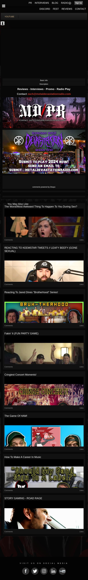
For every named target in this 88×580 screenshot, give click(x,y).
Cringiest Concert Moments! (20, 374)
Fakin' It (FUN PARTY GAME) (21, 333)
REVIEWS (67, 9)
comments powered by (43, 187)
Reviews (23, 89)
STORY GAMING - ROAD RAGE (23, 498)
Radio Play (63, 89)
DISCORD (44, 9)
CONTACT (80, 9)
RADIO (64, 3)
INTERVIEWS (42, 3)
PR (30, 3)
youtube (9, 16)
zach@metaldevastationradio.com (49, 93)
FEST (56, 9)
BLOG (55, 3)
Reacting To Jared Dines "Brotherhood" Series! (31, 292)
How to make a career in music (22, 457)
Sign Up (78, 3)
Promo (50, 89)
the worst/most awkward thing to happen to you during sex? (40, 206)
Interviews (37, 89)
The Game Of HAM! (15, 415)
